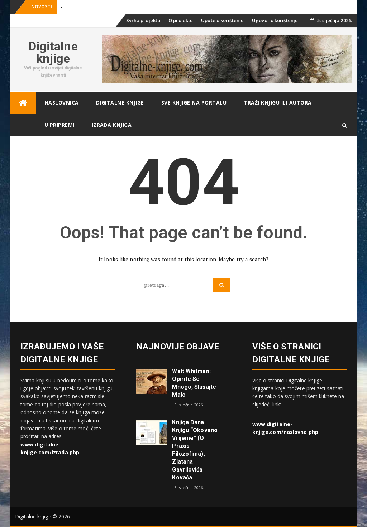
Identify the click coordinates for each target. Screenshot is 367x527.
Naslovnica (61, 102)
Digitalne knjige (53, 52)
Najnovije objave (177, 347)
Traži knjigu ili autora (278, 102)
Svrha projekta (143, 20)
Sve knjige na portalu (194, 102)
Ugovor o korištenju (275, 20)
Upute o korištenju (222, 20)
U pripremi (59, 124)
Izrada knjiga (112, 124)
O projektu (180, 20)
